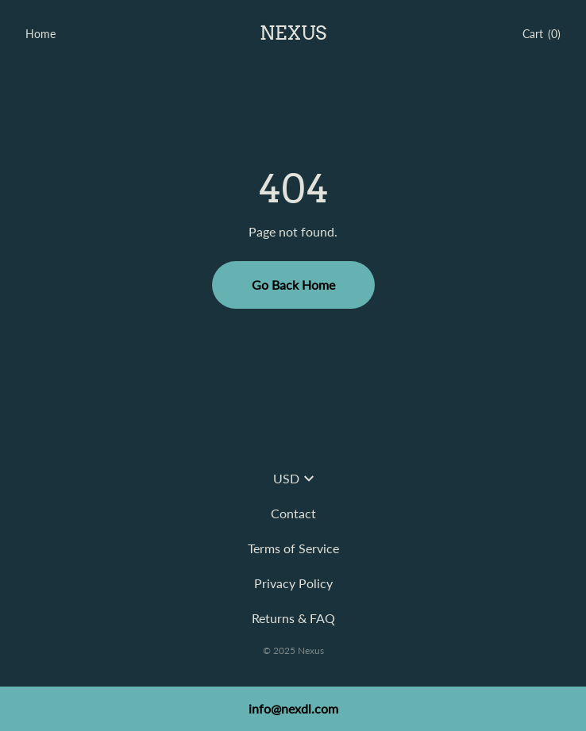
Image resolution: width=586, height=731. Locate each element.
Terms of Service (293, 548)
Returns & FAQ (293, 617)
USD (293, 478)
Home (40, 33)
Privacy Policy (293, 583)
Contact (293, 513)
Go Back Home (293, 284)
